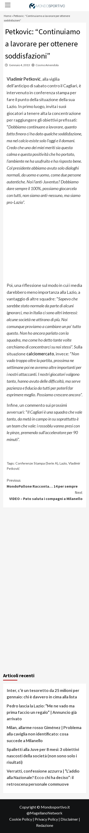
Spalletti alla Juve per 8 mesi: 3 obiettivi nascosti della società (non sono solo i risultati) (43, 756)
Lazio (63, 463)
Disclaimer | (70, 819)
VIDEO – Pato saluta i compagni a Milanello (45, 495)
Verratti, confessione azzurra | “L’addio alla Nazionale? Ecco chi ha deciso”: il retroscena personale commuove (43, 777)
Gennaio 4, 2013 (19, 65)
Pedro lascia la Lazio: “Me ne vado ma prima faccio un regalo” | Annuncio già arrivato (42, 712)
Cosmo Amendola (47, 65)
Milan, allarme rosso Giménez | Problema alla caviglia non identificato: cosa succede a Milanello (44, 734)
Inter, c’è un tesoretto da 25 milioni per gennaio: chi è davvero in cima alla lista (43, 693)
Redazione (44, 825)
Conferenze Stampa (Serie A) (36, 463)
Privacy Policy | (48, 819)
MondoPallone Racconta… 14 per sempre (45, 483)
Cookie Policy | (22, 819)
